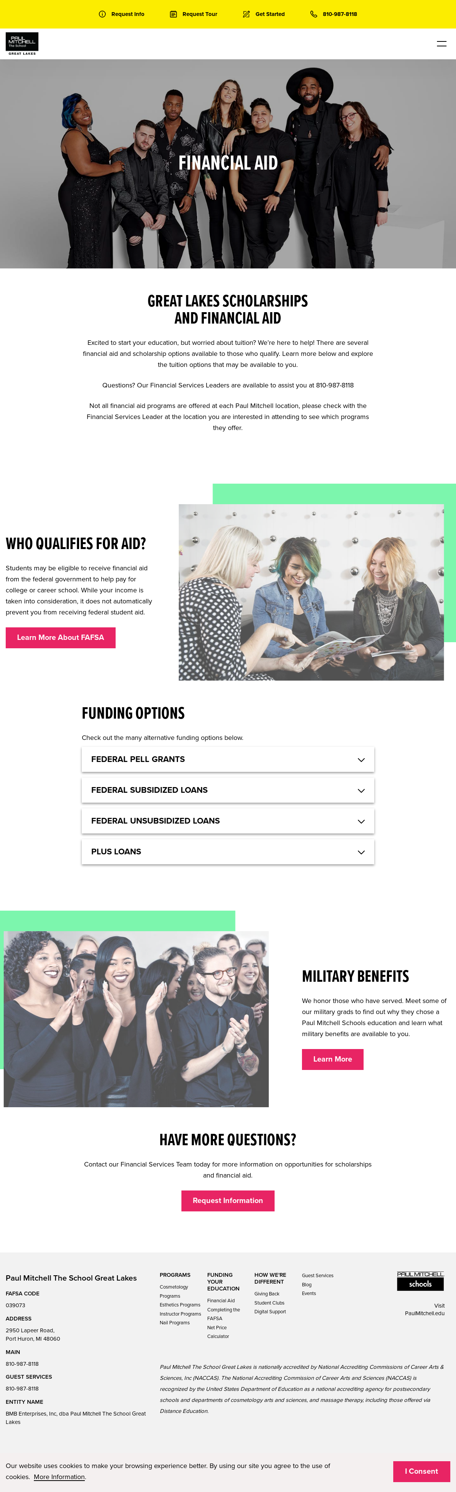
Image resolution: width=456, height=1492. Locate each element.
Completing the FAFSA (223, 1314)
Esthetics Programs (180, 1305)
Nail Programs (175, 1323)
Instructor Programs (180, 1314)
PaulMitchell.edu (425, 1313)
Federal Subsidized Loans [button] (149, 790)
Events (309, 1293)
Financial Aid (221, 1301)
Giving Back (267, 1294)
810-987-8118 (22, 1363)
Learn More (332, 1059)
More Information (59, 1477)
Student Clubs (269, 1303)
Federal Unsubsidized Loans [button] (155, 821)
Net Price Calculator (218, 1332)
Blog (306, 1285)
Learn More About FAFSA (60, 637)
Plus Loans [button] (116, 852)
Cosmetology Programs (174, 1291)
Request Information (228, 1200)
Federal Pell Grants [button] (138, 759)
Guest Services (318, 1276)
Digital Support (270, 1312)
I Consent (421, 1471)
